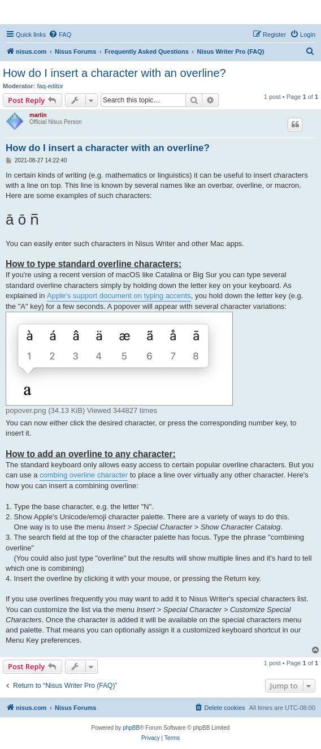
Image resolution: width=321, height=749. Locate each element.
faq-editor (50, 86)
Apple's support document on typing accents (119, 295)
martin (38, 115)
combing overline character (84, 475)
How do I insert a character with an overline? (114, 73)
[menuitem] (60, 34)
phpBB (131, 728)
